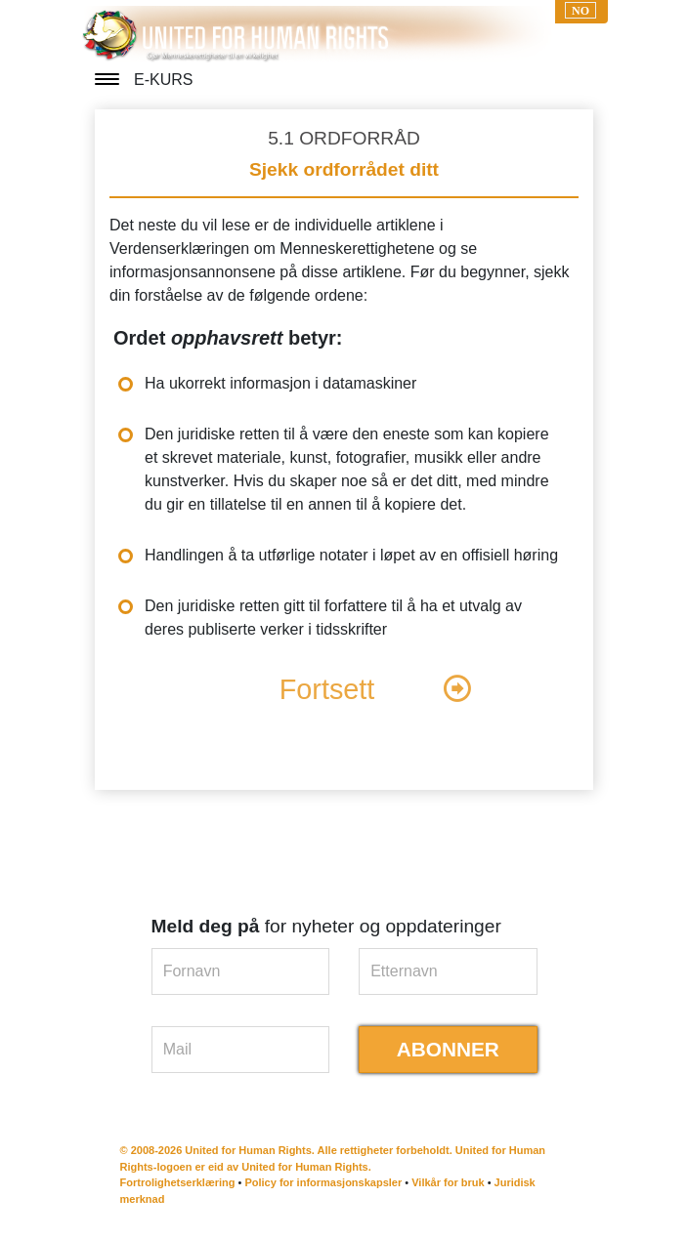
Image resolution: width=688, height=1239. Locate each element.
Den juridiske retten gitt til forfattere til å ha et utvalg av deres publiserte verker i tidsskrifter (333, 618)
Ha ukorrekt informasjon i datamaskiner (280, 383)
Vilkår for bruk (447, 1182)
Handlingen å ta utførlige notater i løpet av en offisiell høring (351, 555)
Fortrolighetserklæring (178, 1182)
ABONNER (448, 1049)
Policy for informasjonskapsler (323, 1182)
